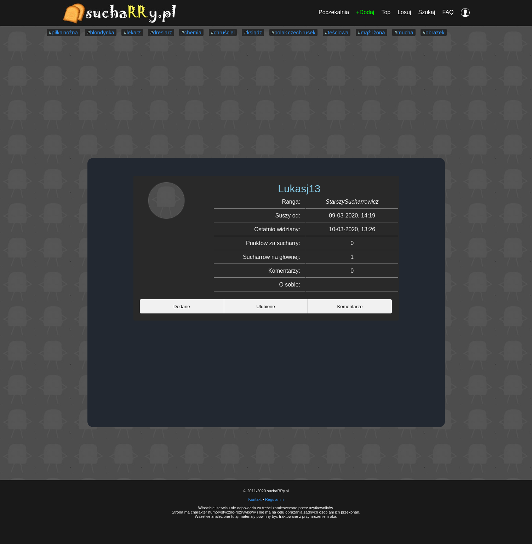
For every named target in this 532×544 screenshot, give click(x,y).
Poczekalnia (334, 12)
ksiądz (254, 32)
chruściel (224, 32)
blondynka (102, 32)
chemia (192, 32)
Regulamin (274, 499)
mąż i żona (373, 32)
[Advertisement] (266, 97)
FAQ (447, 12)
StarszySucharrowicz (352, 202)
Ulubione (265, 306)
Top (385, 12)
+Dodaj (365, 12)
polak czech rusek (294, 32)
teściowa (338, 32)
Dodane (181, 306)
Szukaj (426, 12)
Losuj (404, 12)
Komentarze (349, 306)
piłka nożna (65, 32)
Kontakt (255, 499)
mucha (405, 32)
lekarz (134, 32)
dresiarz (162, 32)
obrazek (434, 32)
